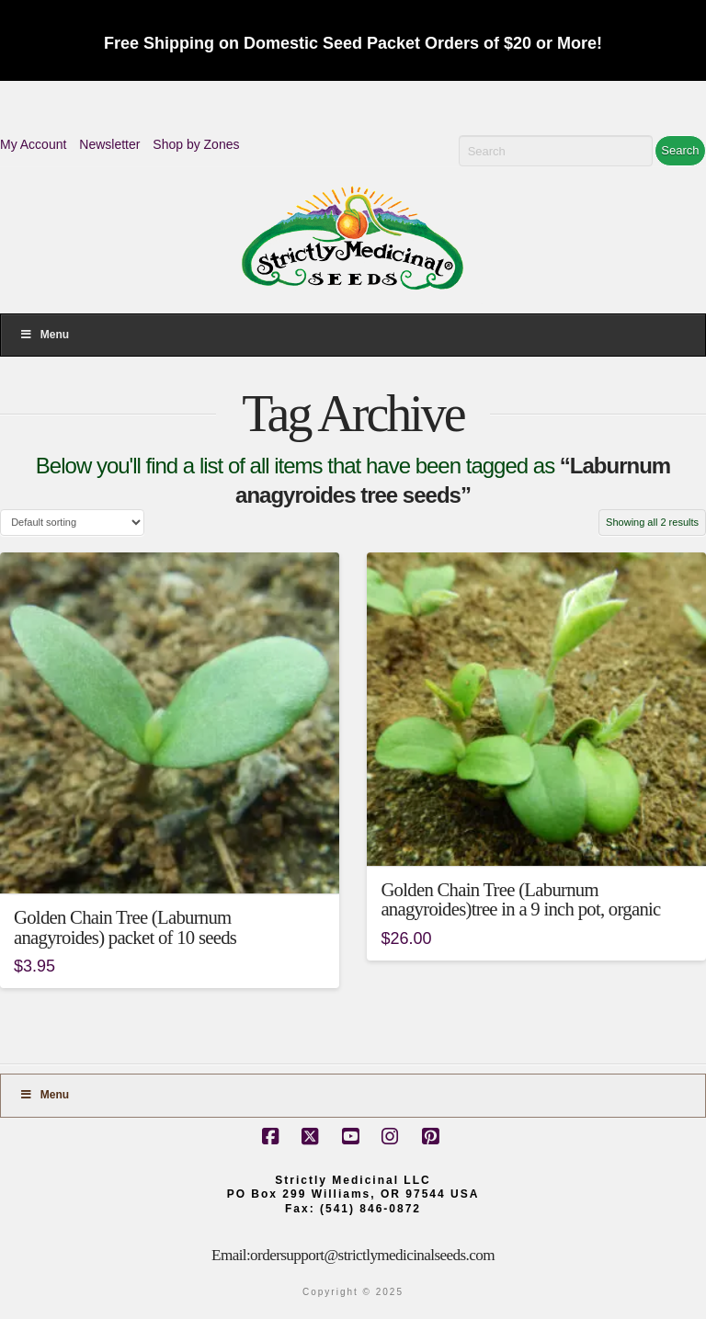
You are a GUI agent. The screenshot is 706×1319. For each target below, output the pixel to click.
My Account (33, 144)
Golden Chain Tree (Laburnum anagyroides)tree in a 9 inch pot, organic (520, 900)
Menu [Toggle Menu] (44, 334)
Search (680, 150)
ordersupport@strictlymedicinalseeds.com (372, 1255)
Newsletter (109, 144)
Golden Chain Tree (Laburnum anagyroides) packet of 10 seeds (125, 927)
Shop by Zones (196, 144)
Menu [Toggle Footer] (44, 1094)
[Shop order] (72, 522)
